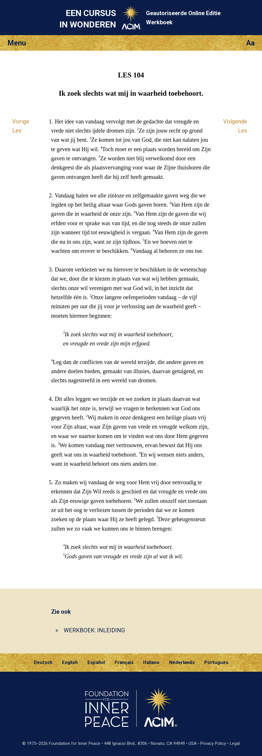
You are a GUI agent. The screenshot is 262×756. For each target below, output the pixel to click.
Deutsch (43, 662)
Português (216, 662)
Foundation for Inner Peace (74, 743)
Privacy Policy (213, 743)
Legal (235, 743)
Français (124, 662)
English (70, 662)
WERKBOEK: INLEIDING (94, 630)
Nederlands (182, 662)
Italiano (151, 662)
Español (96, 662)
